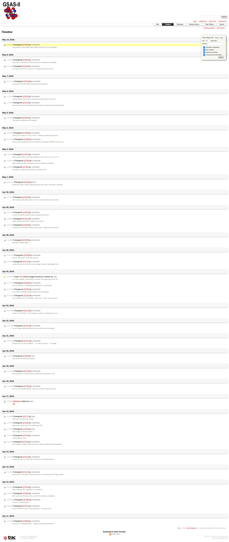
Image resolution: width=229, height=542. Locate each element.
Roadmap (180, 24)
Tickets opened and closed (212, 55)
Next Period (220, 28)
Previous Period (209, 28)
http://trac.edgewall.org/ (220, 538)
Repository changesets (211, 47)
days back (211, 40)
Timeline (167, 24)
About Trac (212, 21)
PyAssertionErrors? (50, 157)
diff (14, 404)
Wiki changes (208, 50)
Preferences (222, 21)
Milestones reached (210, 52)
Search (222, 24)
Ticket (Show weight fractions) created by (32, 277)
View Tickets (209, 24)
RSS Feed (116, 534)
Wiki (157, 24)
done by (212, 43)
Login (195, 21)
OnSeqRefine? (30, 69)
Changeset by (23, 45)
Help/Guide (202, 21)
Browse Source (194, 24)
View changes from (213, 37)
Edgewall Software (29, 538)
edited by (20, 401)
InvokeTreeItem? (32, 135)
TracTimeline (191, 528)
